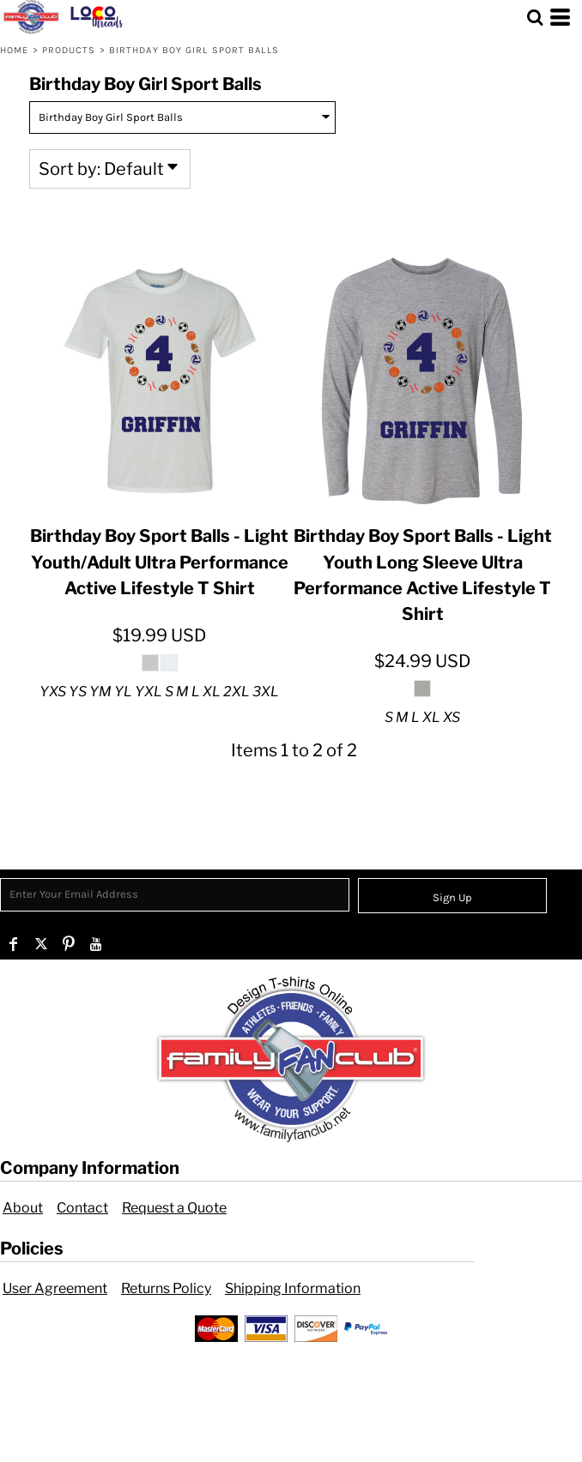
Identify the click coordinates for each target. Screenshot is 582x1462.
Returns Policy (166, 1288)
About (23, 1208)
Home (14, 50)
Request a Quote (174, 1208)
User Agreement (55, 1288)
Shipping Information (293, 1288)
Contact (82, 1208)
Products (69, 50)
